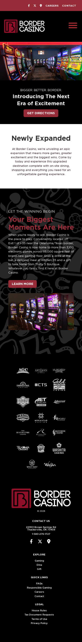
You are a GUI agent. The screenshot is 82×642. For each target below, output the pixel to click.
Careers (52, 5)
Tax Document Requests (41, 614)
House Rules (41, 610)
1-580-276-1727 (39, 534)
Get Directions (37, 113)
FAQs (41, 583)
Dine (41, 565)
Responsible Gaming (41, 587)
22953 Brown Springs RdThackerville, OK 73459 (39, 528)
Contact (69, 5)
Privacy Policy (41, 623)
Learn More (22, 284)
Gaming (40, 560)
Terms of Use (41, 619)
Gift (41, 569)
